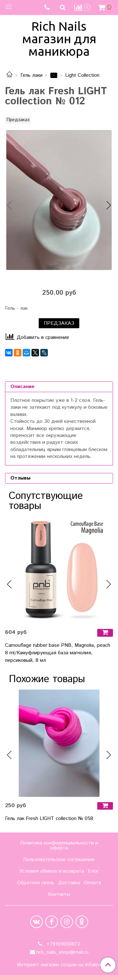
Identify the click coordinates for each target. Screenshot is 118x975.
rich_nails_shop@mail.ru (62, 952)
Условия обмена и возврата (51, 871)
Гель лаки (31, 75)
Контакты (59, 894)
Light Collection (82, 75)
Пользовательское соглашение (59, 859)
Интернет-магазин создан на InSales (59, 964)
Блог (93, 871)
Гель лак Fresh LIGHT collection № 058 (49, 818)
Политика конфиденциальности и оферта (59, 845)
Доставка (69, 882)
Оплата (92, 882)
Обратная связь (35, 882)
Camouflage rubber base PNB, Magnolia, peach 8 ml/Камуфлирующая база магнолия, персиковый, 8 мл (57, 653)
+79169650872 (62, 944)
